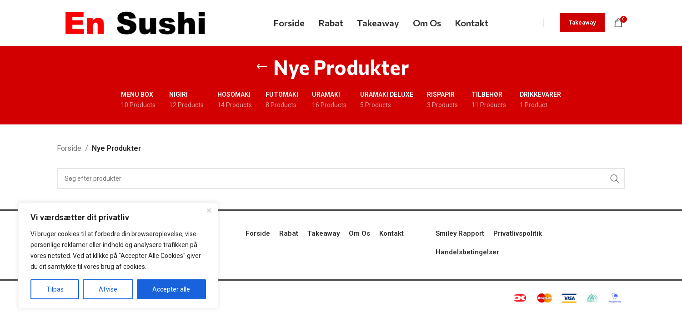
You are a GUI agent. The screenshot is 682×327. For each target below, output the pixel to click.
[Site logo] (135, 22)
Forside (69, 148)
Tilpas (55, 289)
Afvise (108, 289)
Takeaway (582, 22)
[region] (118, 256)
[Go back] (262, 67)
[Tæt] (208, 210)
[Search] (341, 178)
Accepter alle (171, 289)
